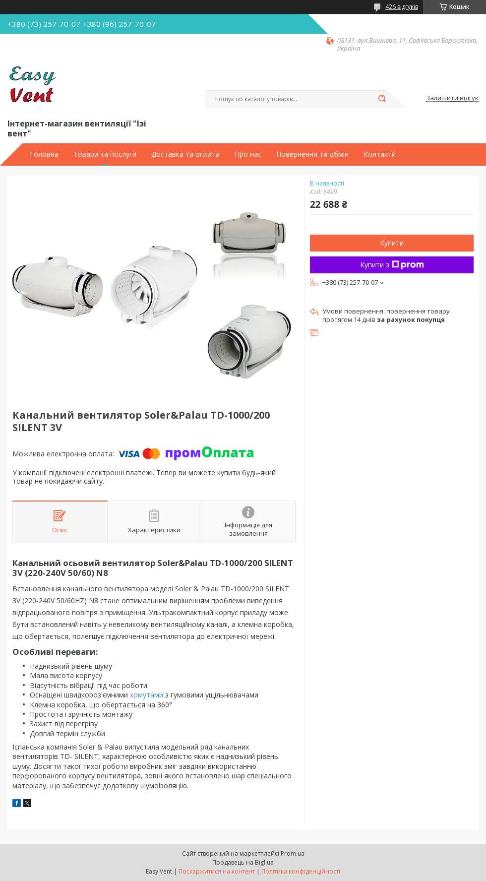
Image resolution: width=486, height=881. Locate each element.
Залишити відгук (452, 98)
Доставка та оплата (185, 154)
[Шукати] (382, 99)
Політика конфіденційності (300, 871)
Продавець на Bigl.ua (243, 862)
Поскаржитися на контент (217, 871)
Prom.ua (292, 853)
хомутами (146, 694)
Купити (392, 243)
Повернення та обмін (312, 154)
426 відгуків (401, 6)
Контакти (380, 154)
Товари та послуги (104, 154)
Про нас (248, 154)
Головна (44, 154)
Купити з (392, 264)
